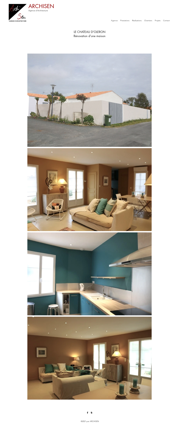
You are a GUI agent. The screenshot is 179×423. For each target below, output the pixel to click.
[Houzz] (91, 412)
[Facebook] (87, 412)
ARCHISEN (41, 6)
